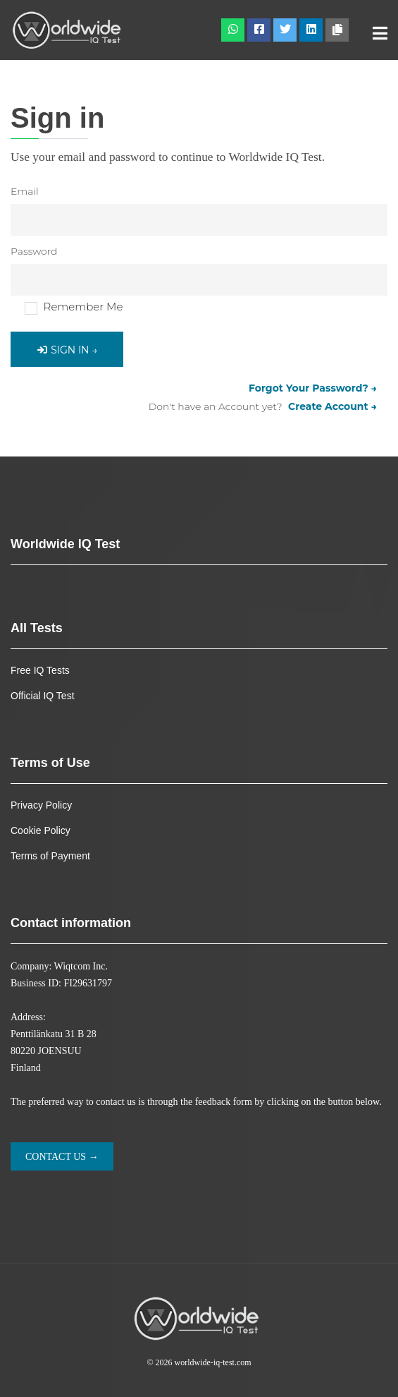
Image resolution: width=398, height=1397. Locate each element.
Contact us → (62, 1156)
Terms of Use (50, 763)
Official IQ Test (43, 695)
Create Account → (332, 406)
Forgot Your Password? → (313, 388)
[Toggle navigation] (380, 34)
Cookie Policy (40, 830)
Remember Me (83, 306)
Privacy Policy (41, 805)
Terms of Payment (50, 855)
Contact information (71, 923)
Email (25, 191)
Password (34, 251)
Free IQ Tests (40, 670)
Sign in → (67, 350)
